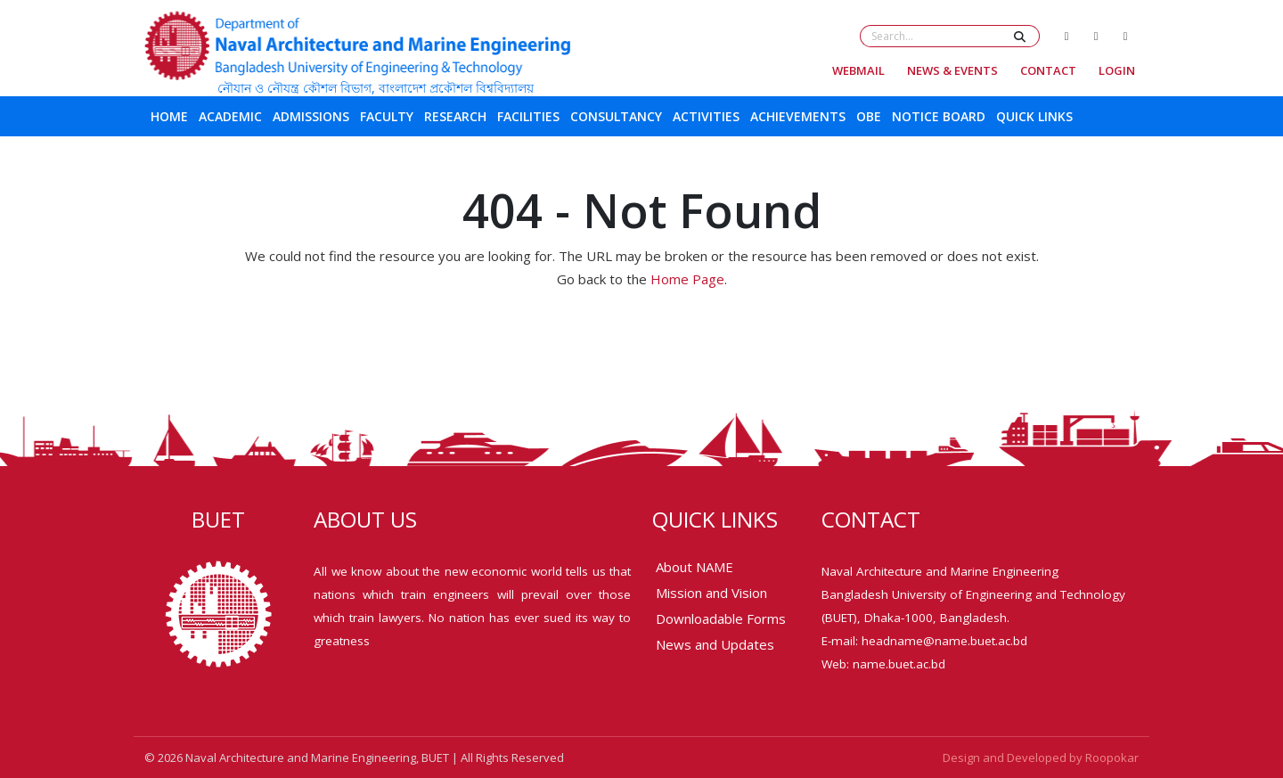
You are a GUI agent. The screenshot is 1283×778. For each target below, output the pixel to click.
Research (455, 116)
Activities (706, 116)
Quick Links (1034, 116)
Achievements (798, 116)
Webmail (858, 70)
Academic (230, 116)
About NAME (694, 567)
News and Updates (715, 644)
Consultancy (616, 116)
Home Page (687, 279)
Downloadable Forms (721, 618)
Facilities (528, 116)
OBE (868, 116)
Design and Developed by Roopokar (1041, 757)
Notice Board (938, 116)
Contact (1048, 70)
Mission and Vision (711, 593)
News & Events (952, 70)
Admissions (311, 116)
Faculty (386, 116)
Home (169, 116)
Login (1117, 70)
